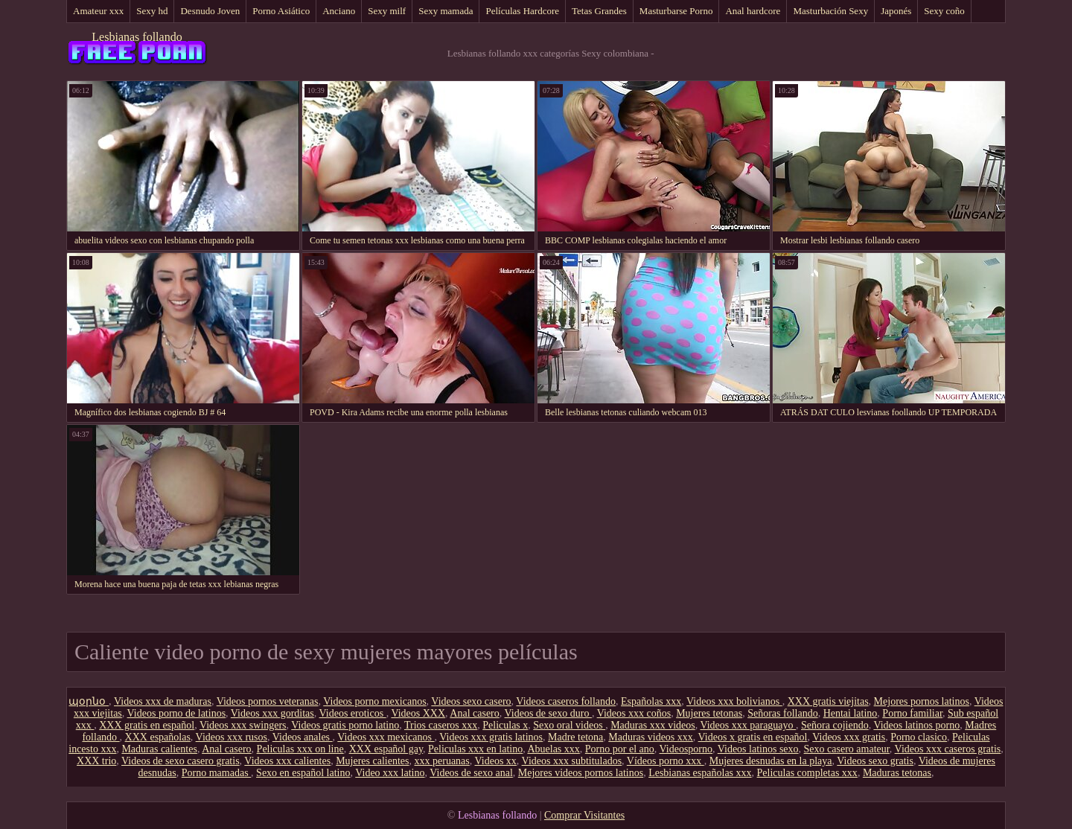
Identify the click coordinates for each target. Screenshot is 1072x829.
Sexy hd (152, 10)
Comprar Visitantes (584, 815)
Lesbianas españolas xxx (699, 772)
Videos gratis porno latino (345, 725)
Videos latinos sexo (758, 749)
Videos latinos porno (916, 725)
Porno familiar (912, 713)
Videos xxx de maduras (162, 701)
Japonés (896, 10)
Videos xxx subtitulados (572, 760)
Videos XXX (418, 713)
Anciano (338, 10)
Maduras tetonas (897, 772)
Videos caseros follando (566, 701)
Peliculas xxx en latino (475, 749)
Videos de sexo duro (548, 713)
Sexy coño (944, 10)
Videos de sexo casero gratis (180, 760)
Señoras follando (782, 713)
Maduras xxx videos (652, 725)
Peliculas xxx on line (300, 749)
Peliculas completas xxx (807, 772)
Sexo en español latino (303, 772)
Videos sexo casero (471, 701)
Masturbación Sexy (830, 10)
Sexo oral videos (569, 725)
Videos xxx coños (634, 713)
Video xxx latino (389, 772)
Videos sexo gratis (875, 760)
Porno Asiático (281, 10)
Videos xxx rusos (231, 737)
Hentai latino (850, 713)
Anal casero (474, 713)
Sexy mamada (445, 10)
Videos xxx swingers (243, 725)
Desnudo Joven (210, 10)
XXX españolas (158, 737)
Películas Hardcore (522, 10)
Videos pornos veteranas (268, 701)
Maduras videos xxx (650, 737)
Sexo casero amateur (847, 749)
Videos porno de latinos (176, 713)
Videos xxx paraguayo (748, 725)
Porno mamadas (216, 772)
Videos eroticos (352, 713)
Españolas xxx (651, 701)
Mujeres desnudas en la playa (770, 760)
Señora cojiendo (835, 725)
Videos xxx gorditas (272, 713)
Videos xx (496, 760)
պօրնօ (88, 701)
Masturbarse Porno (676, 10)
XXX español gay (386, 749)
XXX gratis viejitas (828, 701)
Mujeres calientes (372, 760)
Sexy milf (387, 10)
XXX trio (96, 760)
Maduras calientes (159, 749)
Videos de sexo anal (471, 772)
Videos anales (302, 737)
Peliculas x (505, 725)
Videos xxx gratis (848, 737)
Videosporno (686, 749)
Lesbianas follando (137, 37)
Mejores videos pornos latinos (580, 772)
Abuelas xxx (553, 749)
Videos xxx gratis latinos (491, 737)
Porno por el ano (619, 749)
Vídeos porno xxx (665, 760)
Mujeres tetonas (709, 713)
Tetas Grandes (599, 10)
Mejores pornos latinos (921, 701)
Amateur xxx (98, 10)
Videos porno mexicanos (374, 701)
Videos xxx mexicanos (385, 737)
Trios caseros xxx (440, 725)
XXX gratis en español (146, 725)
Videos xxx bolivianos (734, 701)
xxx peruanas (442, 760)
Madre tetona (575, 737)
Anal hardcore (752, 10)
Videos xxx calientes (287, 760)
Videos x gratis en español (753, 737)
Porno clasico (918, 737)
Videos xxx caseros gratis (948, 749)
